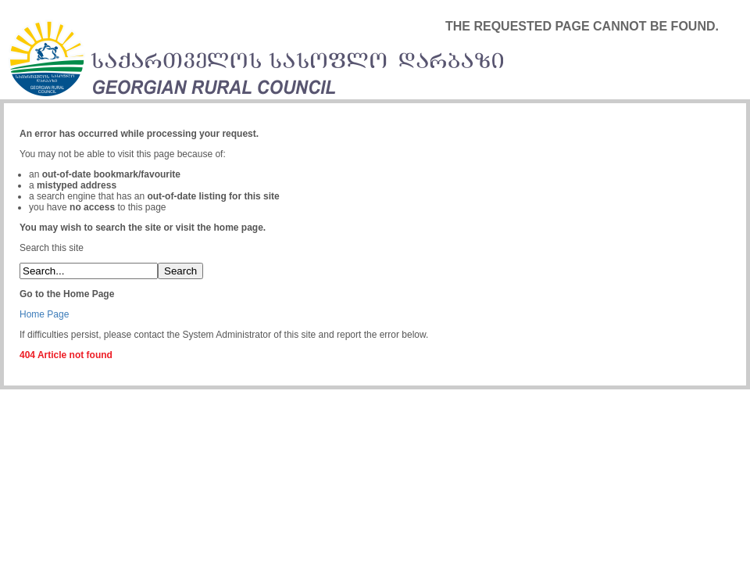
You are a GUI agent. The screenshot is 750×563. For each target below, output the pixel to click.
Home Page (44, 314)
